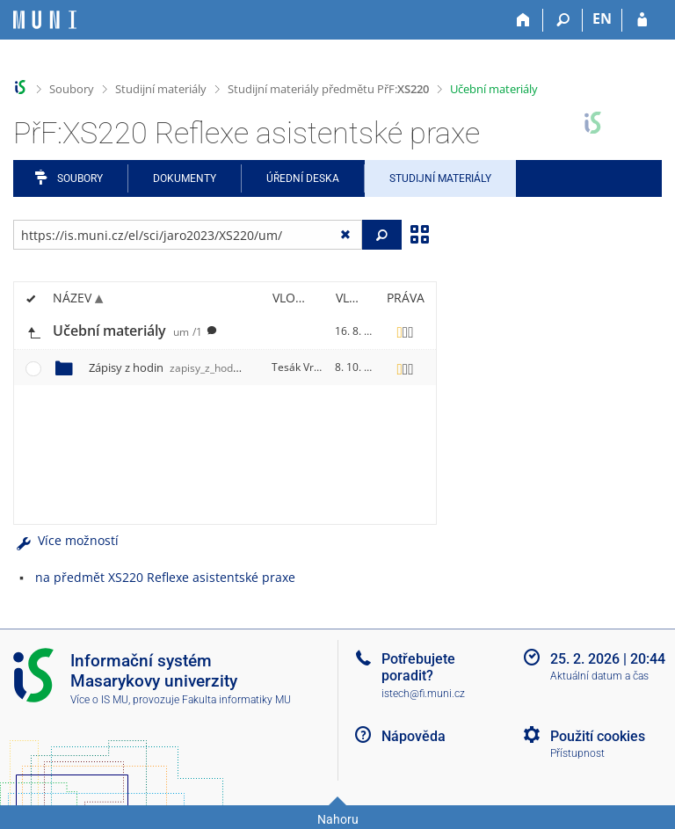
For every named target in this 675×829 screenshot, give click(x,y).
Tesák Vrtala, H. (310, 367)
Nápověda (413, 736)
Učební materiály (494, 89)
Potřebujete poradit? (418, 667)
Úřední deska (302, 178)
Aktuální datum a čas (599, 676)
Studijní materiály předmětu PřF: (328, 89)
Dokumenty (184, 178)
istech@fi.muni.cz (423, 693)
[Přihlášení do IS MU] (642, 20)
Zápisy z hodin (172, 367)
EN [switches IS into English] (602, 18)
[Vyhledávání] (563, 20)
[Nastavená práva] (405, 331)
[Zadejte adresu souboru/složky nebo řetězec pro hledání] (187, 235)
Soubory (71, 89)
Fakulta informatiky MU (236, 700)
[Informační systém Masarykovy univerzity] (44, 20)
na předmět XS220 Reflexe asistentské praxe (165, 577)
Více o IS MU (99, 700)
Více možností (66, 540)
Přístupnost (577, 753)
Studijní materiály (161, 89)
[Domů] (523, 20)
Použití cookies (597, 736)
